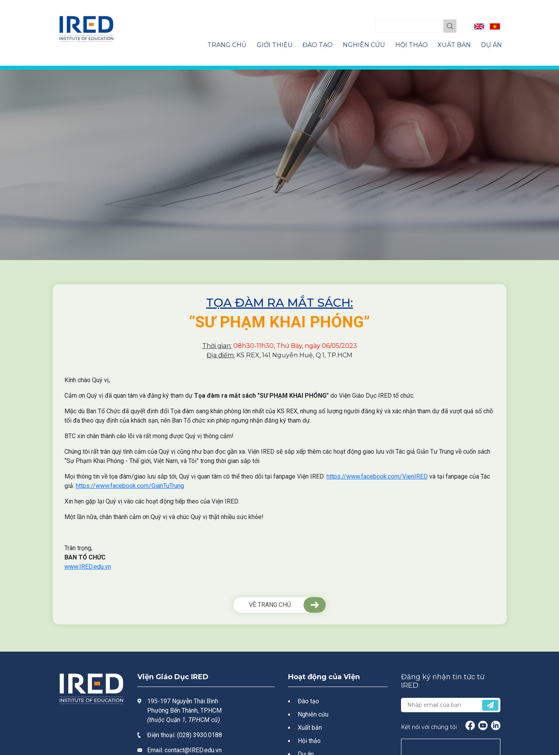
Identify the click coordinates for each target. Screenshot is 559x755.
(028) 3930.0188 (199, 735)
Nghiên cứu (313, 714)
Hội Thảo (411, 45)
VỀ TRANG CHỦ (270, 604)
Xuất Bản (454, 45)
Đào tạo (308, 701)
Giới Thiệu (275, 45)
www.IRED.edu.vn (87, 566)
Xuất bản (310, 727)
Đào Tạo (317, 45)
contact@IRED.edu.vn (193, 750)
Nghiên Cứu (364, 45)
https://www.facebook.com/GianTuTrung (130, 485)
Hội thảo (309, 741)
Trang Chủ (227, 45)
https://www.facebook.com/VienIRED (377, 476)
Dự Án (491, 45)
